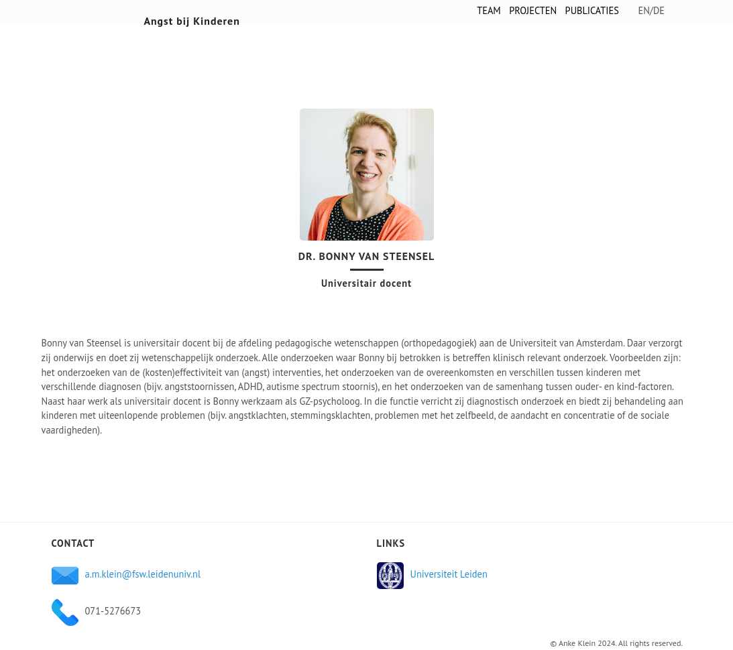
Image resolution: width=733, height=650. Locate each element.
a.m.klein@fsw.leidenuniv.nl (143, 574)
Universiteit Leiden (449, 574)
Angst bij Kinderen (191, 20)
